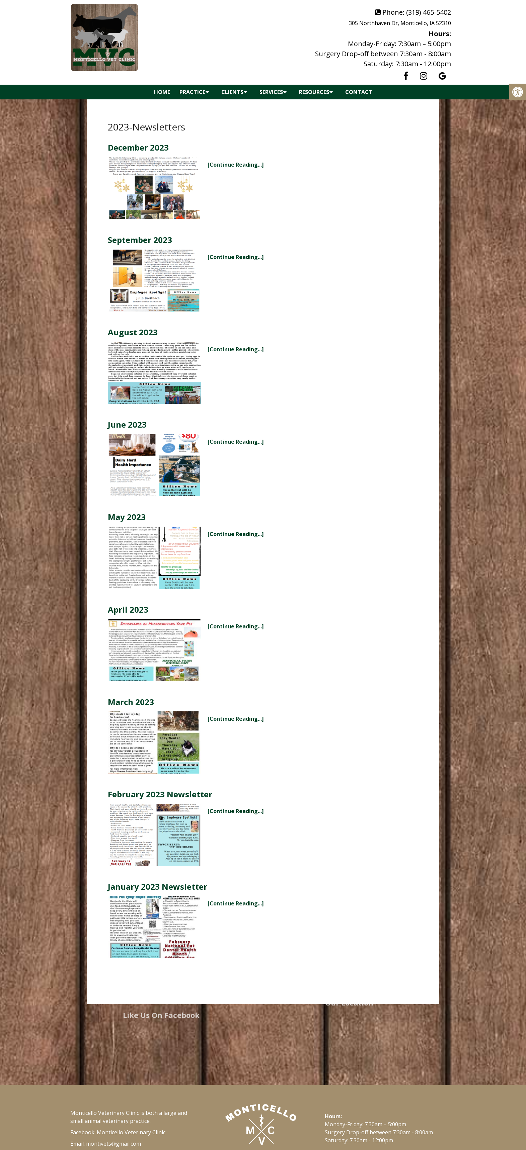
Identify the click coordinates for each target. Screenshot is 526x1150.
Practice (192, 92)
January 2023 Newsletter (157, 886)
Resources (314, 92)
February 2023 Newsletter (160, 794)
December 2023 (138, 147)
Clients (232, 92)
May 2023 (127, 516)
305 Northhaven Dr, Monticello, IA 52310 (400, 23)
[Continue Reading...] (236, 164)
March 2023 (131, 701)
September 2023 (140, 239)
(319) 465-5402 (428, 12)
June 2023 (127, 424)
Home (162, 92)
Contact (358, 92)
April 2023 (128, 609)
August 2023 (133, 332)
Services (271, 92)
